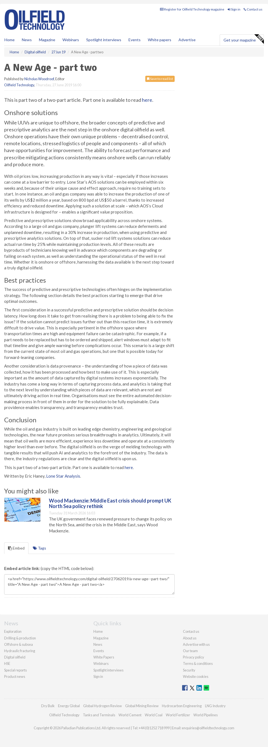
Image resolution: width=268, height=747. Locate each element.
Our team (190, 651)
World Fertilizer (178, 715)
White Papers (103, 657)
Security (189, 670)
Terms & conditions (198, 663)
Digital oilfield (14, 657)
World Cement (130, 715)
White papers (159, 39)
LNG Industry (215, 706)
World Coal (153, 715)
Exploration (13, 631)
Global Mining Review (142, 706)
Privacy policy (193, 657)
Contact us (253, 9)
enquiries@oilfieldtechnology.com (208, 728)
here (147, 100)
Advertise (187, 39)
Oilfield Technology (19, 85)
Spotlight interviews (103, 39)
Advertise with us (196, 644)
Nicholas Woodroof (39, 79)
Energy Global (69, 706)
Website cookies (195, 676)
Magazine (47, 39)
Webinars (70, 39)
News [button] (27, 39)
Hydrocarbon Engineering (182, 706)
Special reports (15, 670)
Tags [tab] (39, 548)
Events (134, 39)
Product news (14, 676)
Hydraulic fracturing (19, 651)
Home (9, 39)
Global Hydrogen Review (102, 706)
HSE (7, 663)
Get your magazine (244, 39)
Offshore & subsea (18, 644)
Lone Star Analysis (63, 475)
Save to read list (160, 79)
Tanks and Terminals (99, 715)
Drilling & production (20, 638)
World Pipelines (205, 715)
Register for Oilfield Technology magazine (192, 9)
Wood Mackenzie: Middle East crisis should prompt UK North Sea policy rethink (110, 503)
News (97, 644)
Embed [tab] (16, 548)
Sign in (234, 9)
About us (189, 638)
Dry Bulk (48, 706)
